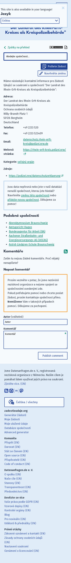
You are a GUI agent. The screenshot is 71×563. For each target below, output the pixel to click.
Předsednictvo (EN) (16, 491)
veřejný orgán (26, 161)
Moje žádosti (12, 419)
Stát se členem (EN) (16, 451)
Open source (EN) (15, 455)
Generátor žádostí (15, 415)
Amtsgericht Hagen (20, 227)
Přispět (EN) (11, 442)
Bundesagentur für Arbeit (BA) (27, 231)
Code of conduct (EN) (17, 464)
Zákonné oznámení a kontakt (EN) (24, 533)
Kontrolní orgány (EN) (17, 510)
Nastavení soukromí (16, 546)
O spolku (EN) (12, 474)
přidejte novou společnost (23, 199)
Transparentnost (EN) (17, 487)
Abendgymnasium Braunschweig (28, 222)
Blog (7, 514)
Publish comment (52, 355)
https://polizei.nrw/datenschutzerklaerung (34, 175)
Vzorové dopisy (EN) (16, 506)
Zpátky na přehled (16, 47)
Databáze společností (17, 428)
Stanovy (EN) (12, 483)
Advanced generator (16, 432)
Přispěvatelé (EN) (15, 459)
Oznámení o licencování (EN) (21, 550)
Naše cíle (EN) (13, 478)
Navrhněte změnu (55, 73)
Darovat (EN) (12, 446)
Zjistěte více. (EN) (15, 383)
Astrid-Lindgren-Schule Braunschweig (31, 244)
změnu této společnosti (35, 195)
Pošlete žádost (57, 66)
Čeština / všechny (27, 402)
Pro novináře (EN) (15, 519)
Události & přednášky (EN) (20, 523)
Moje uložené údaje (16, 423)
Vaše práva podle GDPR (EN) (21, 501)
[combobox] (35, 56)
